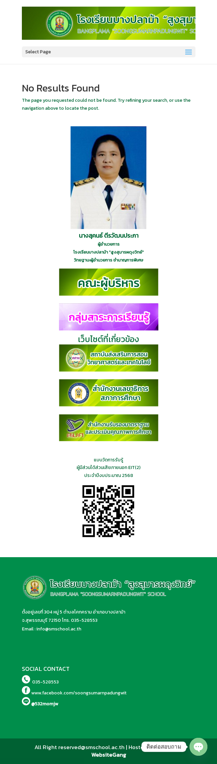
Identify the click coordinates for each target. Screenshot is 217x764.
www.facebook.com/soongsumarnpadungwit (79, 692)
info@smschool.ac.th (58, 628)
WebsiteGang (108, 754)
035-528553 (84, 620)
